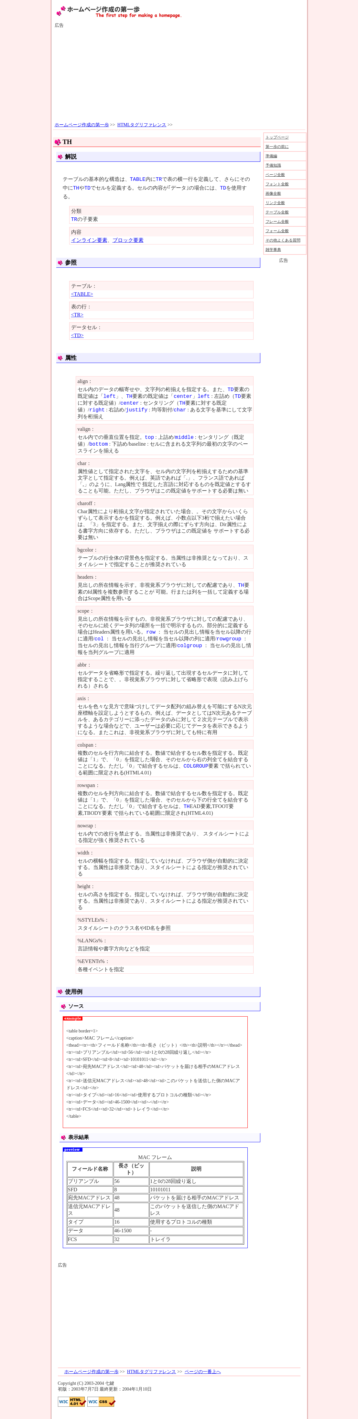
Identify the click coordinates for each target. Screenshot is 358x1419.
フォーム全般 (277, 231)
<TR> (77, 314)
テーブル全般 (277, 212)
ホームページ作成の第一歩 (82, 124)
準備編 (271, 156)
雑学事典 (273, 249)
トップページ (277, 137)
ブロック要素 (128, 240)
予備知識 (273, 165)
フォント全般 (277, 184)
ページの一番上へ (203, 1371)
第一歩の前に (277, 146)
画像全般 (273, 193)
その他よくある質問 (283, 240)
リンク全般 (275, 203)
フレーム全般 (277, 221)
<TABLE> (82, 294)
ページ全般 (275, 174)
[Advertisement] (179, 75)
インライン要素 (89, 240)
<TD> (77, 335)
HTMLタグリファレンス (142, 124)
